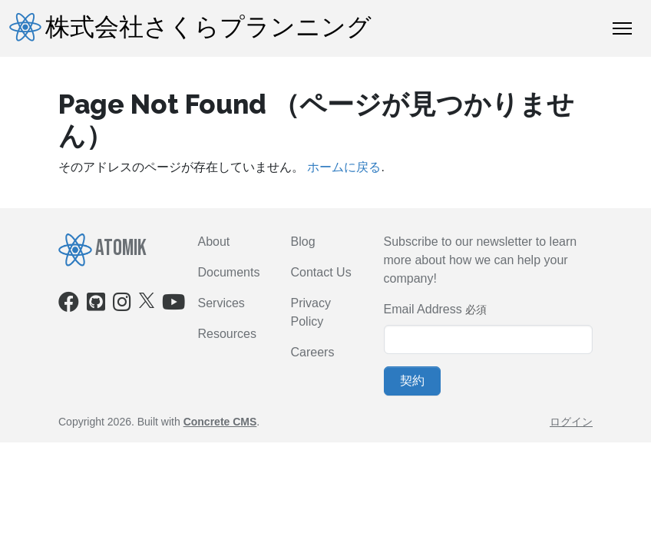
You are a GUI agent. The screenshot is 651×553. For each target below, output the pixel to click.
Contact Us (321, 272)
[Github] (96, 305)
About (214, 241)
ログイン (571, 422)
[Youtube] (173, 305)
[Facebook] (68, 305)
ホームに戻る (344, 167)
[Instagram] (122, 305)
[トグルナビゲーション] (622, 28)
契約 (412, 380)
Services (221, 303)
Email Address (423, 309)
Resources (227, 333)
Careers (313, 352)
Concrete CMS (220, 422)
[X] (146, 299)
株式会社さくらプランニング (190, 27)
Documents (229, 272)
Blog (303, 241)
